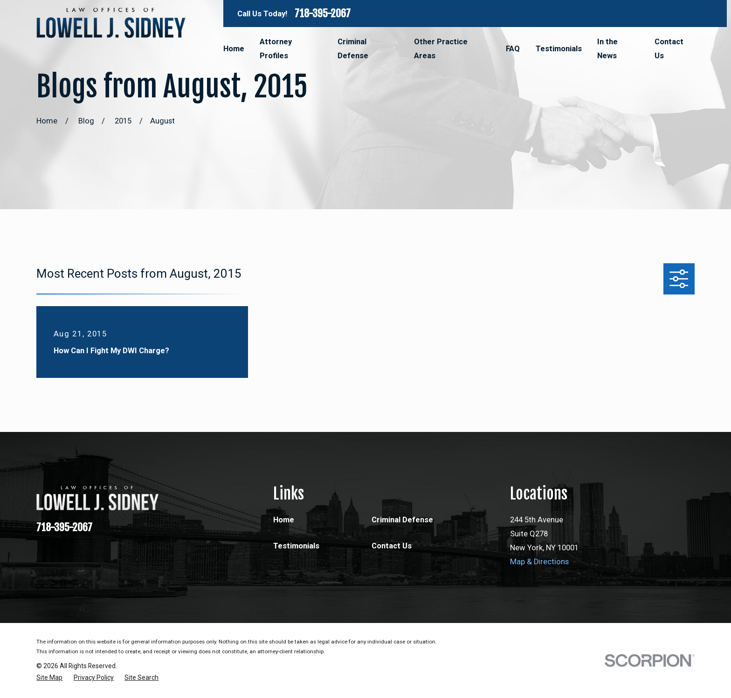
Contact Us (392, 545)
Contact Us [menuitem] (669, 48)
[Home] (111, 23)
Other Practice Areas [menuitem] (441, 48)
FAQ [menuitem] (513, 48)
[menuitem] (49, 678)
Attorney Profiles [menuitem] (276, 48)
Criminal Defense (402, 519)
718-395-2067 (323, 13)
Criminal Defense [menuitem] (353, 48)
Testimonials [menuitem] (559, 48)
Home (283, 519)
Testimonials (296, 545)
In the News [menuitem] (607, 48)
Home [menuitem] (233, 48)
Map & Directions (539, 561)
